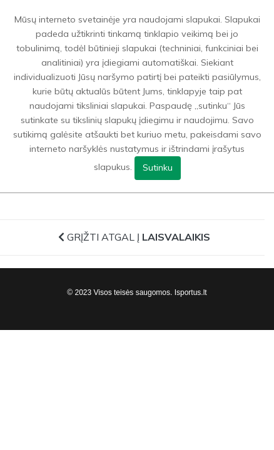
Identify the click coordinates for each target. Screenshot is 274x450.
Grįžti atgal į (134, 237)
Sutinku (158, 167)
